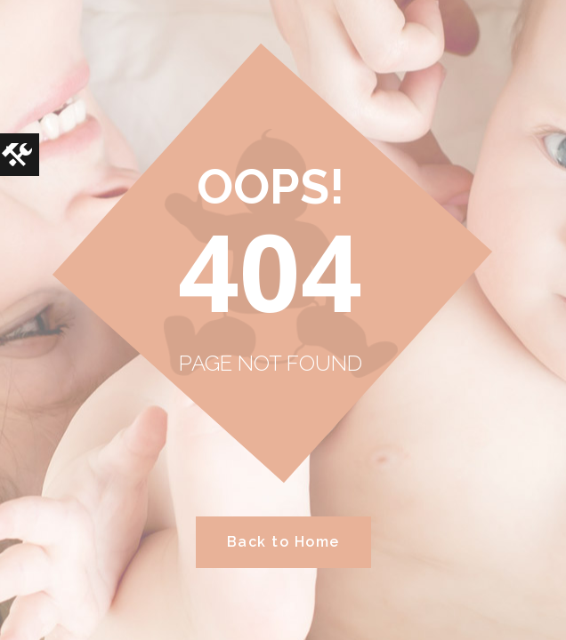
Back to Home (283, 541)
